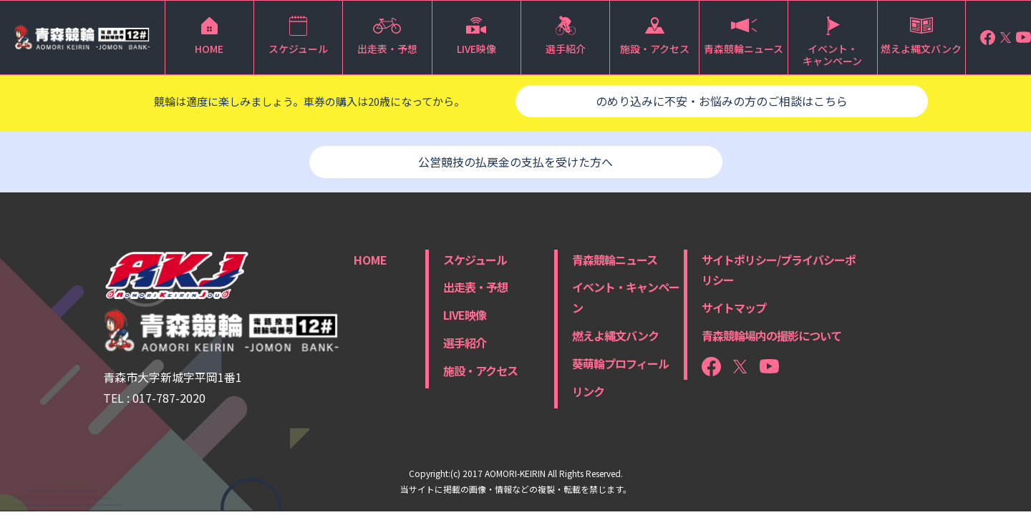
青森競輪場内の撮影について (771, 335)
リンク (588, 391)
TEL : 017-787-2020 (154, 397)
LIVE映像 (464, 314)
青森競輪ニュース (614, 259)
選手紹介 (464, 342)
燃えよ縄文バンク (615, 335)
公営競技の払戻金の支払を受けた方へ (515, 161)
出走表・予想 (475, 286)
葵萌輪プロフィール (620, 363)
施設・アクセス (480, 370)
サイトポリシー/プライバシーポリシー (779, 270)
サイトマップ (734, 307)
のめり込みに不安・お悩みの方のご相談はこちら (722, 100)
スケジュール (475, 259)
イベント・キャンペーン (625, 297)
